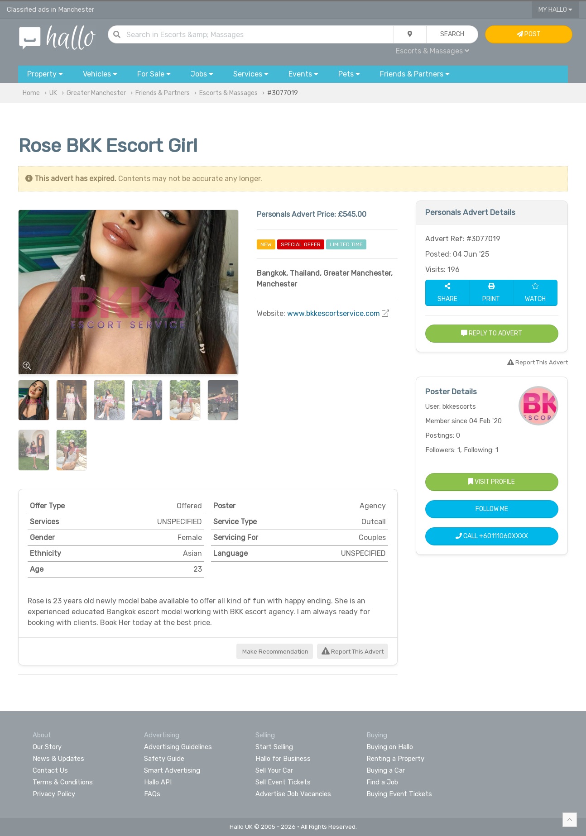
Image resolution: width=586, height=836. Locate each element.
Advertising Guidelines (178, 747)
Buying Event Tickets (399, 794)
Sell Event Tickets (283, 782)
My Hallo (555, 10)
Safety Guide (164, 759)
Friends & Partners (162, 93)
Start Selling (274, 747)
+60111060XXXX (503, 536)
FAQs (152, 794)
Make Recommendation (274, 651)
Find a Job (382, 782)
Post (529, 34)
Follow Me (492, 509)
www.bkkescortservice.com (333, 313)
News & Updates (58, 759)
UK (53, 93)
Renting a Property (395, 759)
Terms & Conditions (63, 782)
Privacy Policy (54, 794)
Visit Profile (491, 482)
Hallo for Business (283, 759)
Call (492, 536)
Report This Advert (353, 651)
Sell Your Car (274, 770)
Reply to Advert (491, 333)
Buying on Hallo (389, 747)
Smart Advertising (172, 770)
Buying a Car (385, 770)
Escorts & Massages (432, 51)
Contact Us (50, 770)
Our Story (47, 747)
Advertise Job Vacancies (293, 794)
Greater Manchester (96, 93)
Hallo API (158, 782)
